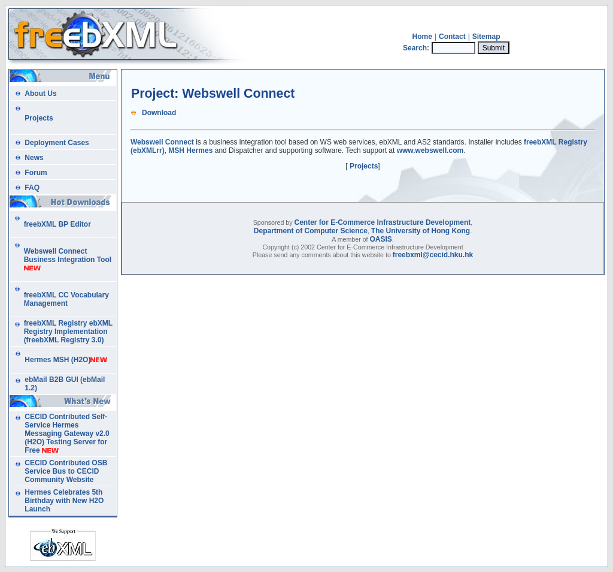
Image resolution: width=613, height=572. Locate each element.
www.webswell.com (430, 150)
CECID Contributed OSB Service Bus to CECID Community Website (66, 471)
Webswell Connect (162, 142)
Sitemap (486, 36)
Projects (364, 166)
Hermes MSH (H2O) (57, 360)
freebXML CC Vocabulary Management (66, 299)
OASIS (381, 239)
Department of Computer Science (311, 231)
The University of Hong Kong (420, 231)
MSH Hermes (190, 150)
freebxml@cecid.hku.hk (433, 255)
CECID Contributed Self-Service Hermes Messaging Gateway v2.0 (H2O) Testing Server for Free (67, 433)
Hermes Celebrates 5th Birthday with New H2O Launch (64, 500)
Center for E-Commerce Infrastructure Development (383, 222)
